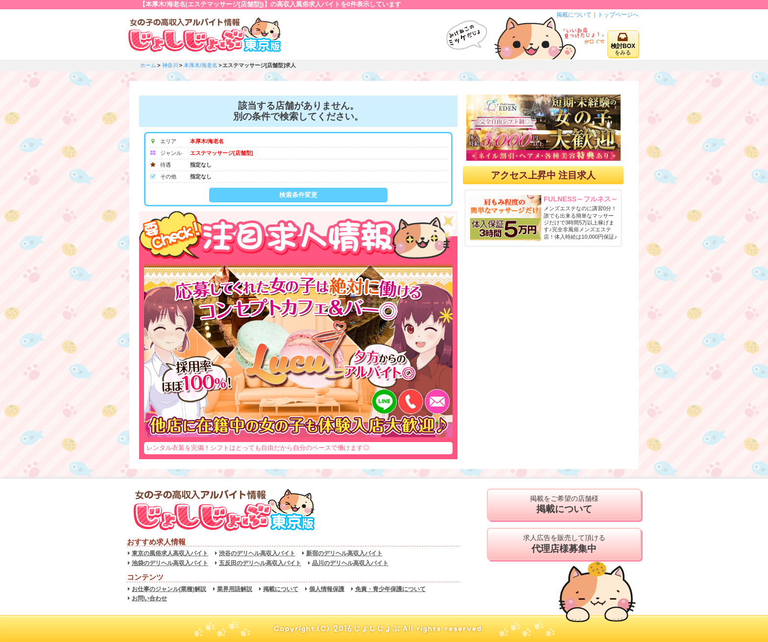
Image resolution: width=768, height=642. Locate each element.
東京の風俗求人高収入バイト (170, 553)
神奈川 (170, 65)
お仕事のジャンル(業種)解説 (169, 589)
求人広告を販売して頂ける (564, 544)
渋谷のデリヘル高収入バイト (257, 553)
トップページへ (618, 14)
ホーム (148, 65)
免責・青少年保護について (390, 589)
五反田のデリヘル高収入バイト (260, 563)
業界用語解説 (234, 589)
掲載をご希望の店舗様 (564, 504)
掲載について (574, 14)
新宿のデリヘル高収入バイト (344, 553)
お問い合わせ (149, 598)
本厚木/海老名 (200, 65)
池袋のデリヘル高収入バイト (170, 563)
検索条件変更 (298, 194)
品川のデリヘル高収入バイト (350, 563)
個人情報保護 (326, 589)
